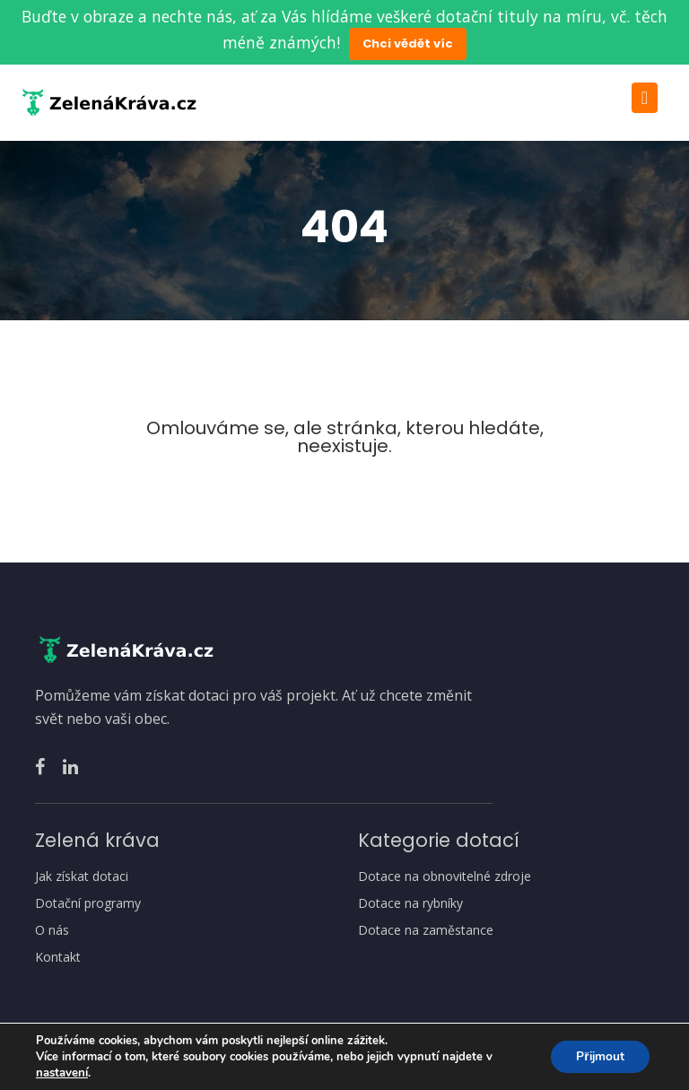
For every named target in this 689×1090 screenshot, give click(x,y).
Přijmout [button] (598, 1056)
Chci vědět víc (407, 43)
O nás (52, 930)
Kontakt (58, 957)
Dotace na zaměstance (425, 930)
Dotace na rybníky (410, 903)
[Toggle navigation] (645, 98)
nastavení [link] (62, 1073)
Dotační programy (88, 903)
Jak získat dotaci (81, 876)
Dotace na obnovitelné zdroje (444, 876)
